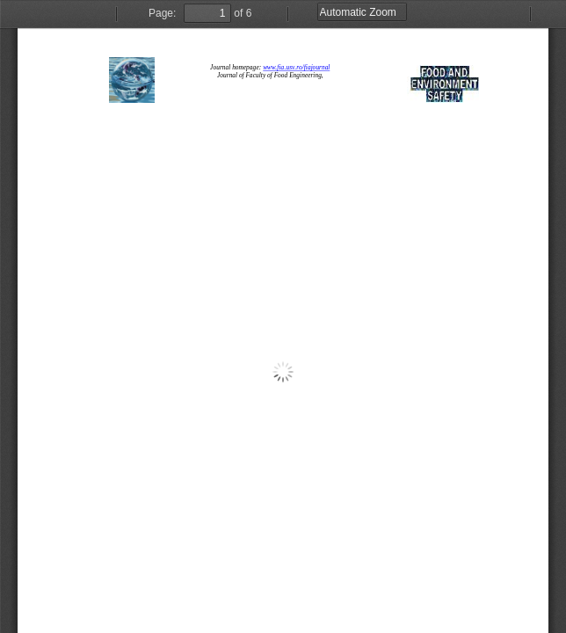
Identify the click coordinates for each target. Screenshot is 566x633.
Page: (162, 13)
